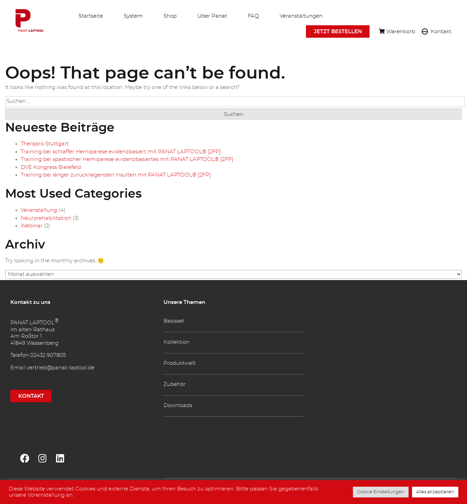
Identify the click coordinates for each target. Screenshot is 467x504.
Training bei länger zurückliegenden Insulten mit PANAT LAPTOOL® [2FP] (116, 175)
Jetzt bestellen (338, 31)
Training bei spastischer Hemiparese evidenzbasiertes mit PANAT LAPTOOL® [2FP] (127, 159)
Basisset (174, 321)
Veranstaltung (39, 210)
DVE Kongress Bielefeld (51, 167)
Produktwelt (180, 363)
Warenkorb (400, 32)
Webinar (32, 225)
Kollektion (176, 342)
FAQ (253, 16)
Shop (170, 16)
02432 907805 (48, 355)
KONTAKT (31, 395)
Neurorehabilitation (46, 218)
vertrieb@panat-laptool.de (60, 367)
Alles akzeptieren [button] (435, 492)
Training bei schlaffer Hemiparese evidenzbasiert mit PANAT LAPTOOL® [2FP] (121, 151)
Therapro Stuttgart (45, 143)
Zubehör (175, 384)
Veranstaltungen (301, 16)
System (133, 16)
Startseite (90, 16)
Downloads (178, 405)
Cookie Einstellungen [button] (380, 492)
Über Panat (212, 16)
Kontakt (441, 32)
